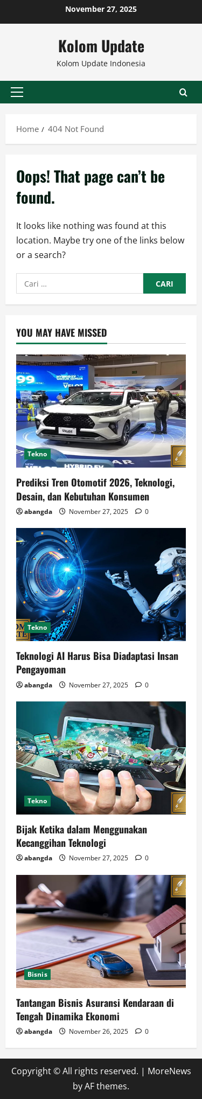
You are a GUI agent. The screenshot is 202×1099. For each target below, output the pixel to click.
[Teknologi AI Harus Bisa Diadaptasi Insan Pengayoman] (101, 584)
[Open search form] (183, 91)
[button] (17, 92)
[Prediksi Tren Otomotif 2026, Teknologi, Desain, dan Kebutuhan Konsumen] (101, 411)
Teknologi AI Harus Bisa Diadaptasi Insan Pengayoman (97, 662)
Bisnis (37, 974)
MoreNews (169, 1071)
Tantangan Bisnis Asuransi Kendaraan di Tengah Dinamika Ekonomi (95, 1009)
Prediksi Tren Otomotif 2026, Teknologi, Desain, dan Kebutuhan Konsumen (95, 489)
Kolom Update (101, 45)
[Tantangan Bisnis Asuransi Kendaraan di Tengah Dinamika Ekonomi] (101, 931)
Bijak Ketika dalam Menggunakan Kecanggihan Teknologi (81, 836)
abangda (38, 511)
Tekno (37, 453)
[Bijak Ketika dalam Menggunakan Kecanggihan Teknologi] (101, 758)
